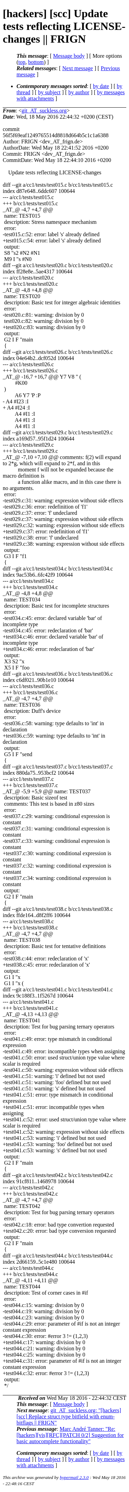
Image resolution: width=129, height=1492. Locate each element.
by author (78, 92)
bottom (36, 62)
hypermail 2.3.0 (74, 1477)
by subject (49, 92)
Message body (69, 56)
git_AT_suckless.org (44, 110)
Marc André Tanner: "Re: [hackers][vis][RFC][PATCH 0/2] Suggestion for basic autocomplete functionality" (70, 1435)
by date (101, 86)
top (21, 62)
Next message (77, 68)
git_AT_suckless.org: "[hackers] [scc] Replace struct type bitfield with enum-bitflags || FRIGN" (69, 1416)
